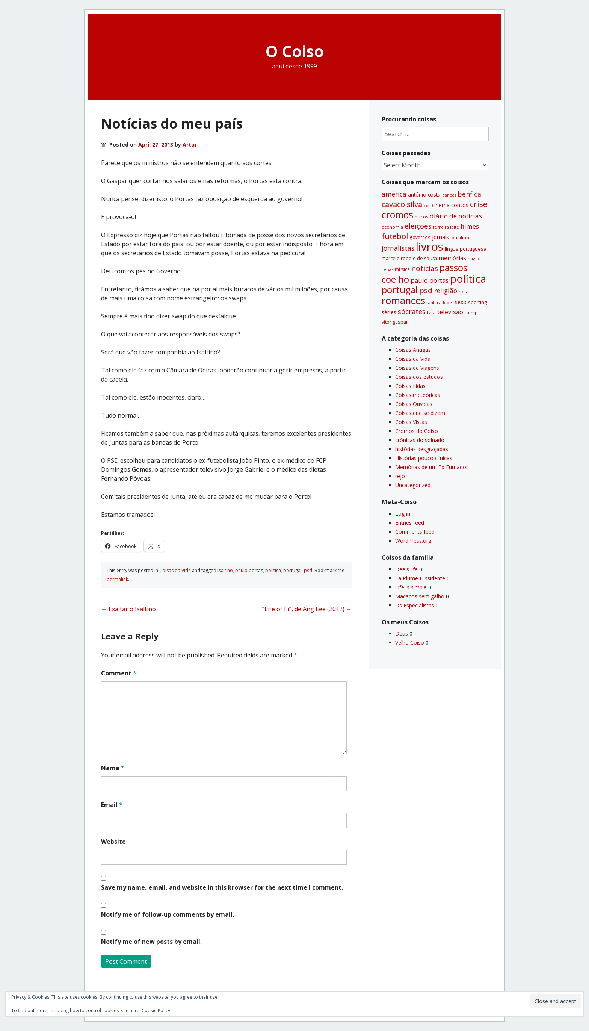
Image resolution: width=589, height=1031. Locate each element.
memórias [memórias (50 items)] (452, 258)
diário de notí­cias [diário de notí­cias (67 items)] (456, 216)
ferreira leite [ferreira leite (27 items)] (446, 227)
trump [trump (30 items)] (471, 312)
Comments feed (415, 531)
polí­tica (273, 570)
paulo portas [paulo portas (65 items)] (430, 280)
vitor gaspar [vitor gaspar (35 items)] (395, 321)
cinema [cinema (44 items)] (441, 205)
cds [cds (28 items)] (427, 205)
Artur (190, 144)
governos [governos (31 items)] (419, 237)
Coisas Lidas (410, 385)
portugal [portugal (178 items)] (400, 289)
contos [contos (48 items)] (459, 205)
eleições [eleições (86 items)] (418, 226)
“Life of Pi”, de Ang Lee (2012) (307, 609)
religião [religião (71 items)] (445, 290)
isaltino (225, 570)
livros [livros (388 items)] (429, 246)
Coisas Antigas (413, 349)
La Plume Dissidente (420, 578)
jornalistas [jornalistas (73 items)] (398, 248)
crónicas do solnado (419, 440)
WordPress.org (413, 540)
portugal (292, 570)
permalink (117, 579)
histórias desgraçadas (421, 449)
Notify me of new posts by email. (151, 941)
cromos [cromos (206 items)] (397, 214)
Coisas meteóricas (417, 394)
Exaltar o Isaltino (128, 609)
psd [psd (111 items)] (426, 290)
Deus (401, 633)
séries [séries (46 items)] (389, 312)
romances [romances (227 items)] (403, 300)
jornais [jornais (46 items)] (440, 237)
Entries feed (409, 522)
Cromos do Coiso (416, 431)
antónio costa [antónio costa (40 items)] (424, 194)
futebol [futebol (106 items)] (395, 236)
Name (112, 768)
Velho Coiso (409, 642)
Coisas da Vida (175, 570)
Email (111, 805)
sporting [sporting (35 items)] (477, 302)
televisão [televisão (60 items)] (450, 311)
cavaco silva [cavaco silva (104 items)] (402, 204)
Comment (118, 673)
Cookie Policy (156, 1010)
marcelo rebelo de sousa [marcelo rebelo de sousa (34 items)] (409, 258)
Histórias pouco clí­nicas (423, 458)
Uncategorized (412, 485)
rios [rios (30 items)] (463, 291)
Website (113, 841)
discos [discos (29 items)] (421, 217)
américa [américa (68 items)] (394, 194)
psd (308, 570)
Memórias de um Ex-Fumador (431, 467)
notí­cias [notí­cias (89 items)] (424, 268)
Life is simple (411, 587)
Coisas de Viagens (417, 367)
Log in (402, 513)
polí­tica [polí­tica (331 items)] (468, 278)
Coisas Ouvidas (413, 403)
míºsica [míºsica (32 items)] (402, 269)
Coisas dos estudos (419, 376)
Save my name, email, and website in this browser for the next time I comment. (222, 887)
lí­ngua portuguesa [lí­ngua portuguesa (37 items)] (465, 248)
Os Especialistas (414, 605)
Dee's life (406, 569)
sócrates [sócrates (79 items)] (412, 311)
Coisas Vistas (411, 421)
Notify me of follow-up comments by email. (167, 914)
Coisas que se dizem (420, 412)
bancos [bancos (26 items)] (449, 195)
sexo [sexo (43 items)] (461, 302)
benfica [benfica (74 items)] (469, 193)
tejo (400, 476)
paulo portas (249, 570)
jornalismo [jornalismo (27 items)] (461, 237)
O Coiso (295, 51)
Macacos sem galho (419, 596)
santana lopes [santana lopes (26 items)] (440, 302)
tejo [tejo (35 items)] (431, 312)
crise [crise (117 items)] (479, 204)
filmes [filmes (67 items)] (470, 226)
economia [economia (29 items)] (392, 227)
